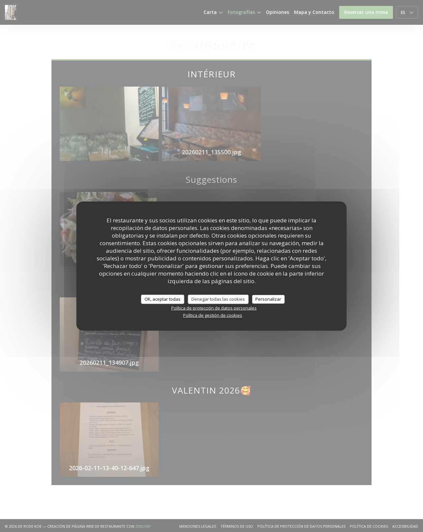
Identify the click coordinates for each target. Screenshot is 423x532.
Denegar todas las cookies (218, 299)
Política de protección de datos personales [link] (214, 308)
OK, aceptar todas (162, 299)
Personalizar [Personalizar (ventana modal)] (268, 299)
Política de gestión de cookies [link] (212, 315)
